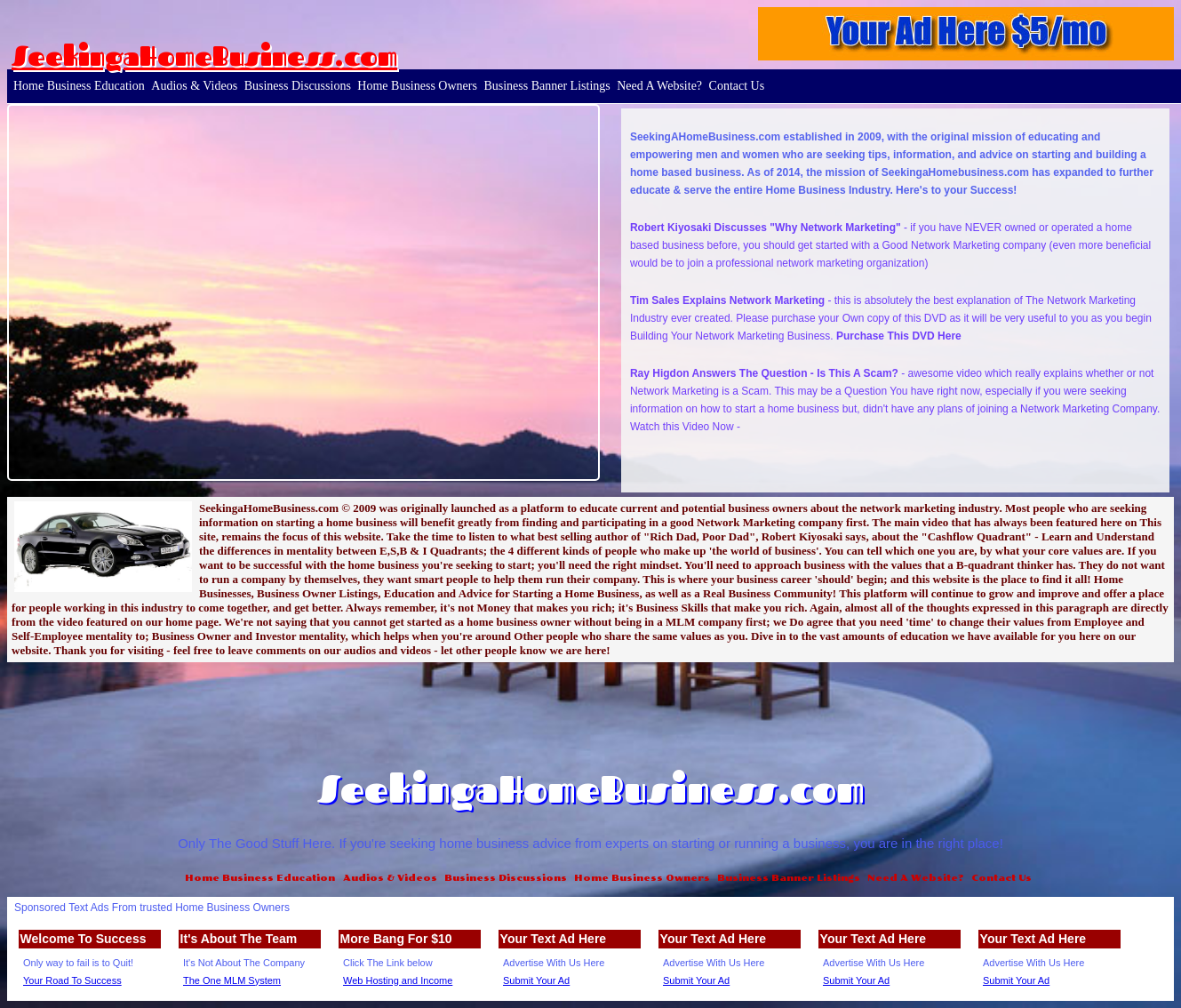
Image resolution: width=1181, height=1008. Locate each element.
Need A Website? (659, 85)
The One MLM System (232, 980)
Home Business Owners (417, 85)
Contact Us (737, 85)
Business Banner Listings (546, 85)
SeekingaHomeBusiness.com (204, 56)
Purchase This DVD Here (899, 336)
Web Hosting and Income (397, 980)
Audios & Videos (194, 85)
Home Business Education (79, 85)
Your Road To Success (72, 980)
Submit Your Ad (536, 980)
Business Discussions (297, 85)
